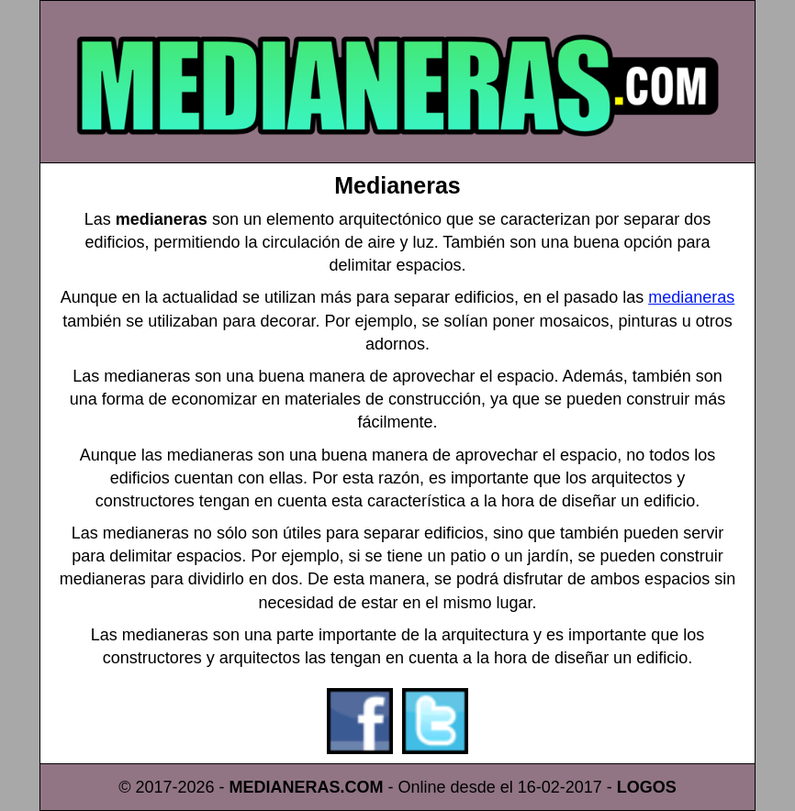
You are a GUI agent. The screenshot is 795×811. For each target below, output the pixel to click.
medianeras (691, 297)
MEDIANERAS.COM (307, 787)
